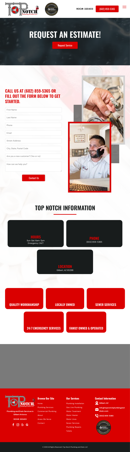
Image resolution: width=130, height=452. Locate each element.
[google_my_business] (27, 425)
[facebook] (13, 425)
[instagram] (18, 425)
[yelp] (22, 425)
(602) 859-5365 (37, 91)
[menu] (124, 7)
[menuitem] (51, 403)
